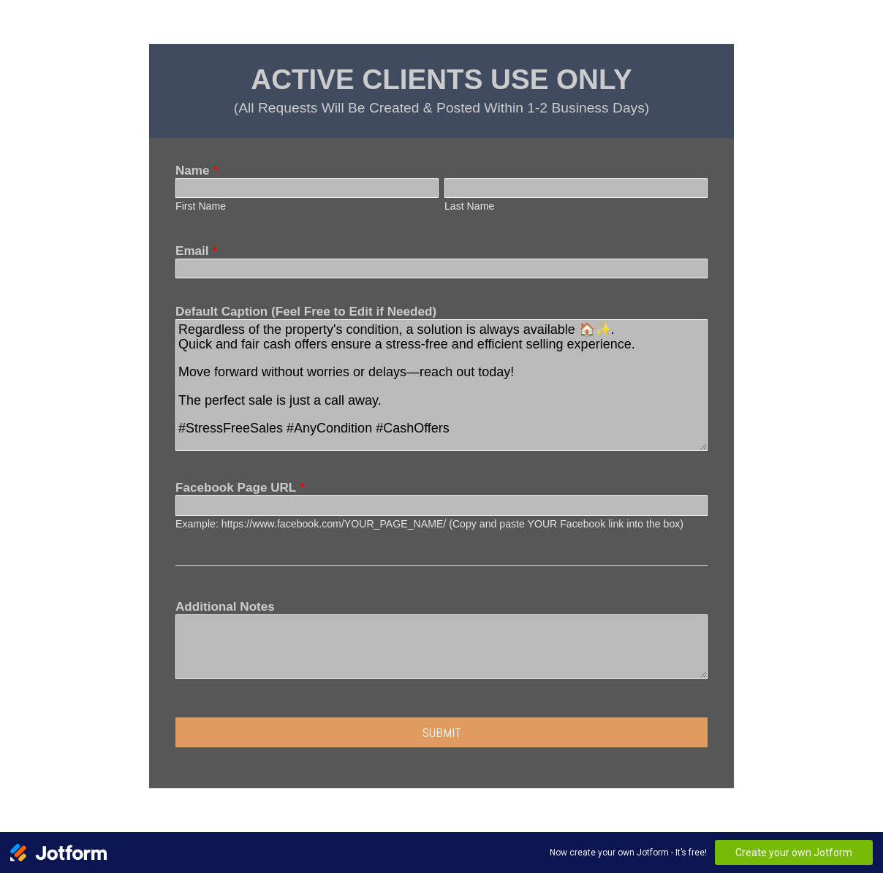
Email (196, 251)
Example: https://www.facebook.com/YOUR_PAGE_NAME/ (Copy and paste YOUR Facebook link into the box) (429, 524)
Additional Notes (225, 607)
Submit (441, 732)
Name (196, 171)
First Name (200, 206)
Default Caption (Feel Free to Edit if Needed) (305, 312)
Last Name (469, 206)
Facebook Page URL (240, 488)
